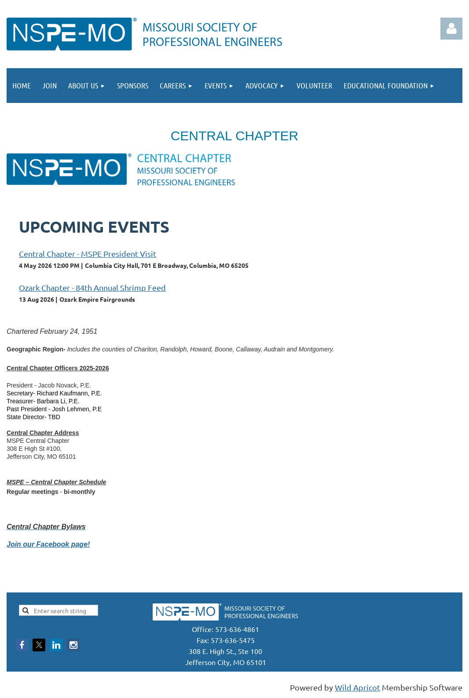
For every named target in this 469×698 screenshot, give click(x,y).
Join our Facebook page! (48, 544)
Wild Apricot (357, 687)
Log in (451, 29)
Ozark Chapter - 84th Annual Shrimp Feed (92, 287)
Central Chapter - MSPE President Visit (87, 253)
